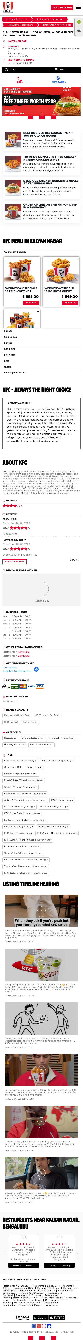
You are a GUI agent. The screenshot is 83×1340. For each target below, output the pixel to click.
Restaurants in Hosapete (26, 1298)
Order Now (31, 303)
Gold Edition (10, 337)
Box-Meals (9, 355)
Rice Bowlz (9, 349)
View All (74, 560)
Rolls (6, 361)
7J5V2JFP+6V (9, 668)
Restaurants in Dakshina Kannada (37, 1291)
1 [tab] (41, 113)
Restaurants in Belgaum (44, 1286)
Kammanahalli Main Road (17, 715)
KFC (23, 1237)
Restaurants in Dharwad (31, 1293)
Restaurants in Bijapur (48, 1288)
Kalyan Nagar (30, 722)
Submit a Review (15, 562)
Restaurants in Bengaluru (15, 1286)
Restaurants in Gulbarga (28, 1295)
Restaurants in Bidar (23, 1288)
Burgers (8, 343)
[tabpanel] (41, 101)
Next (78, 1251)
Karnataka (23, 652)
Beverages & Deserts (15, 373)
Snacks (7, 367)
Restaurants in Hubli (52, 1298)
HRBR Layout (11, 722)
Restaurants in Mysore (30, 1305)
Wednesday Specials (15, 252)
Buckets (8, 331)
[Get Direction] (36, 671)
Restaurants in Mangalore (27, 1303)
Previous (4, 1251)
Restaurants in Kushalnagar (28, 1300)
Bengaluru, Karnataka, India (16, 671)
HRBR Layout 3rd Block (47, 715)
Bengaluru (24, 656)
